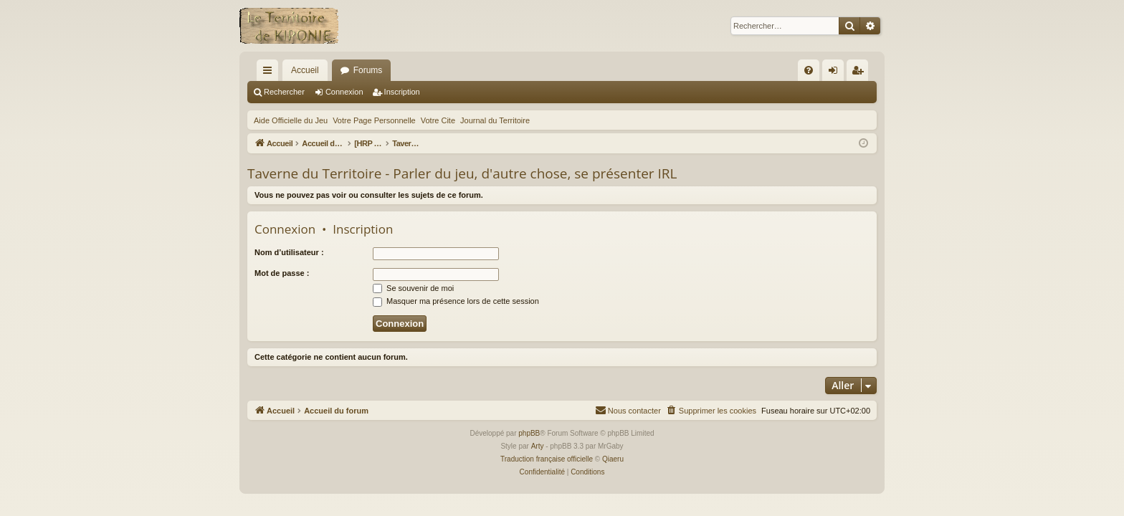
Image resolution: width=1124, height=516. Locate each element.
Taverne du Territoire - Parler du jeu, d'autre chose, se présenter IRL (462, 173)
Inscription (402, 91)
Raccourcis (270, 73)
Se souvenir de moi (413, 288)
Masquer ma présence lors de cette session (456, 301)
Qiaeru (613, 459)
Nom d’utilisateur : (289, 252)
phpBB (529, 433)
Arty (537, 446)
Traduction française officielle (546, 459)
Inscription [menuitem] (860, 73)
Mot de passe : (281, 273)
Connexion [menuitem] (836, 73)
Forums (368, 70)
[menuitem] (808, 70)
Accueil (305, 70)
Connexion (344, 91)
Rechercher (284, 91)
